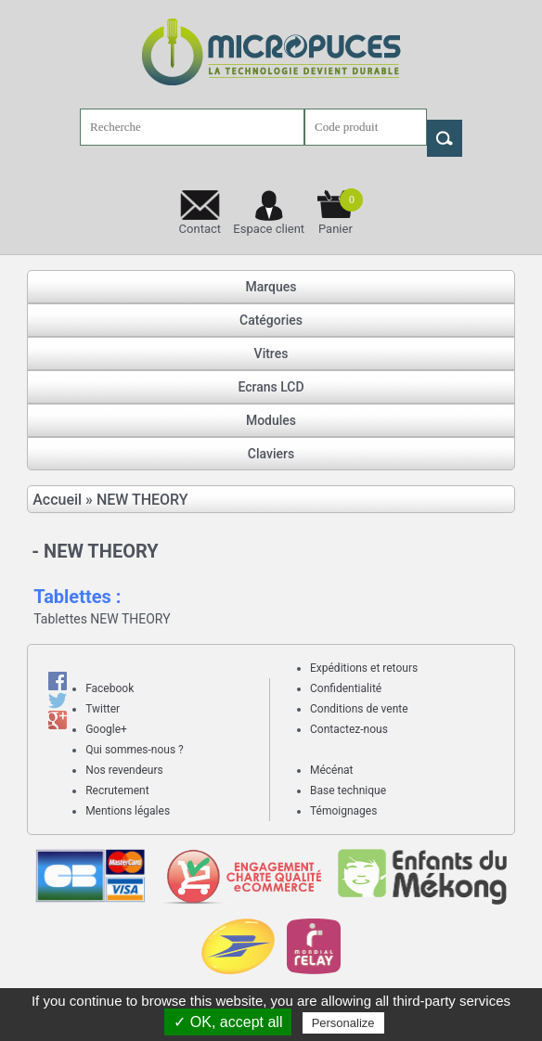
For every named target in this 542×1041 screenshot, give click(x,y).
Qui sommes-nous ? (134, 749)
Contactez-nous (349, 729)
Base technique (348, 790)
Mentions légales (127, 810)
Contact (200, 229)
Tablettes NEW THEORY (101, 618)
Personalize (343, 1023)
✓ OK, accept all (228, 1022)
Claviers (271, 453)
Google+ (106, 729)
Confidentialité (345, 688)
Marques (270, 286)
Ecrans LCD (270, 386)
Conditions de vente (359, 708)
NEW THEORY (142, 499)
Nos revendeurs (124, 770)
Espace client (268, 229)
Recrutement (116, 790)
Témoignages (343, 810)
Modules (271, 420)
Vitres (271, 353)
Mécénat (332, 770)
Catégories (271, 320)
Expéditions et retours (364, 668)
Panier (340, 212)
